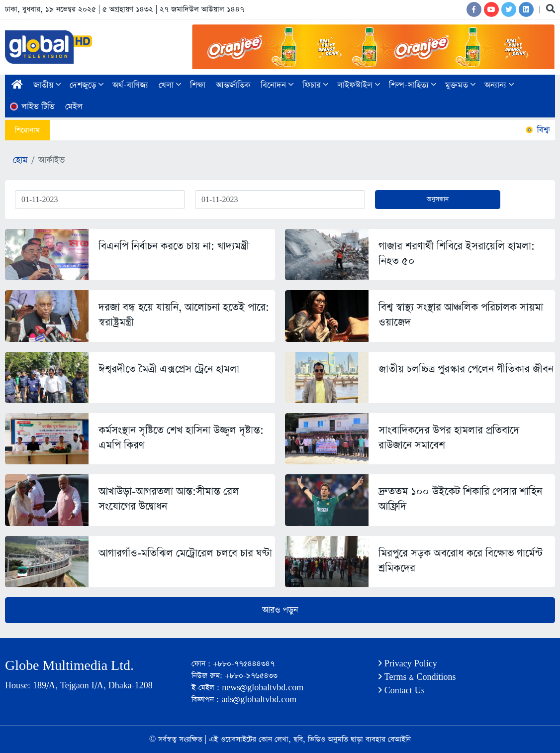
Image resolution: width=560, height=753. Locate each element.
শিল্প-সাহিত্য (412, 85)
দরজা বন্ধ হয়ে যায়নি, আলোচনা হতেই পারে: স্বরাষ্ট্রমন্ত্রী (183, 314)
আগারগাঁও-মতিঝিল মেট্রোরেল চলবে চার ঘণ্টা (185, 553)
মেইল (74, 106)
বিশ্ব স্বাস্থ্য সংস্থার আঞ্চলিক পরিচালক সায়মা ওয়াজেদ (460, 314)
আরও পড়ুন (280, 610)
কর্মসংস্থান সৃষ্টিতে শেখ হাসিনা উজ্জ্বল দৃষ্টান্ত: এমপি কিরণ (181, 437)
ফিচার (315, 85)
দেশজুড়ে (86, 85)
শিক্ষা (197, 85)
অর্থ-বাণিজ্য (130, 85)
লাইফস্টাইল (358, 85)
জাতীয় (47, 85)
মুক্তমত (460, 85)
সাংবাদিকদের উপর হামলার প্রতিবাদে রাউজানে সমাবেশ (448, 437)
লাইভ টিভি (32, 106)
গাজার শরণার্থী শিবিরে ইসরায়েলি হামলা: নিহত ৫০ (456, 253)
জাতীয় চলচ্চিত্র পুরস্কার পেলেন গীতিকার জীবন (466, 369)
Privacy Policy (407, 663)
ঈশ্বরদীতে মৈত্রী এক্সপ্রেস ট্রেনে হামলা (168, 369)
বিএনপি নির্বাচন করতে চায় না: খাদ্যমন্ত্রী (173, 246)
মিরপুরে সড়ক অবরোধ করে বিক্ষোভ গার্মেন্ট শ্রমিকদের (460, 560)
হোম (20, 160)
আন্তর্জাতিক (233, 85)
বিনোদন (277, 85)
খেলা (170, 85)
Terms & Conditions (417, 677)
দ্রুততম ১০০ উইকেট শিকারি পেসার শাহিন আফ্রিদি (460, 499)
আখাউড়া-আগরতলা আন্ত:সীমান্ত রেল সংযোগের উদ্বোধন (168, 499)
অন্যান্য (499, 85)
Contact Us (401, 690)
